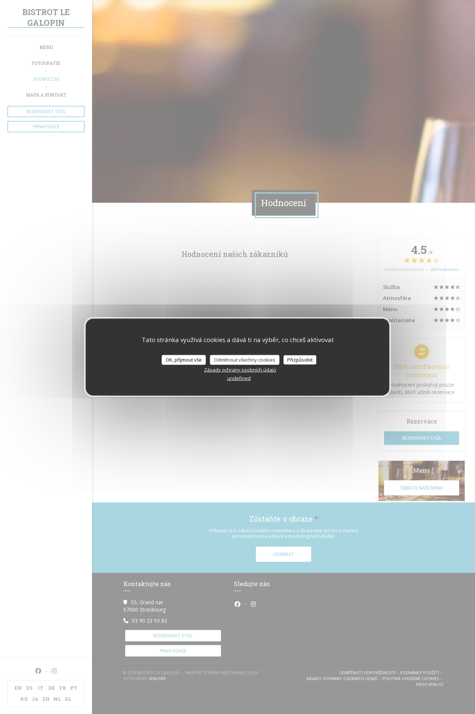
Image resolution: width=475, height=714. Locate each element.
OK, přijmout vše (184, 359)
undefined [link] (239, 378)
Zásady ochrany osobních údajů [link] (240, 369)
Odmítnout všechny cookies (244, 359)
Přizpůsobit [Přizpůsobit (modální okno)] (300, 359)
